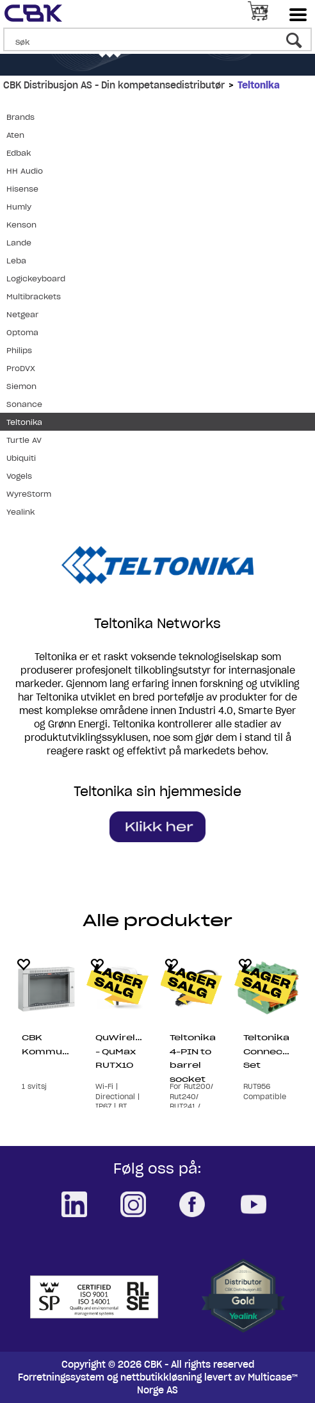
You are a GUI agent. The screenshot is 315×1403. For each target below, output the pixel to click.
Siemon (21, 386)
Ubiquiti (21, 458)
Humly (18, 207)
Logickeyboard (35, 278)
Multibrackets (33, 296)
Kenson (21, 224)
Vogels (19, 476)
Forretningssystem (61, 1377)
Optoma (22, 332)
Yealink (20, 512)
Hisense (22, 189)
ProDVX (20, 368)
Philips (19, 350)
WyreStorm (28, 494)
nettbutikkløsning (161, 1377)
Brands (20, 117)
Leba (16, 260)
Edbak (18, 153)
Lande (18, 242)
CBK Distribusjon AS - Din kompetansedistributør (114, 85)
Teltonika (259, 85)
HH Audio (24, 171)
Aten (15, 135)
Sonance (24, 404)
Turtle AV (24, 440)
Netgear (22, 314)
